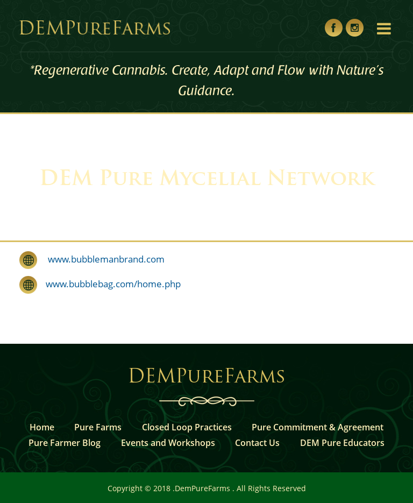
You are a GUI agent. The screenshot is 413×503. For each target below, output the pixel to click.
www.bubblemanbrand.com (101, 259)
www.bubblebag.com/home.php (109, 284)
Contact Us (257, 443)
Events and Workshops (168, 443)
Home (42, 427)
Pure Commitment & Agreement (317, 427)
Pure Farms (98, 427)
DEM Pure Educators (342, 443)
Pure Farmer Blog (65, 443)
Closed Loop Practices (187, 427)
